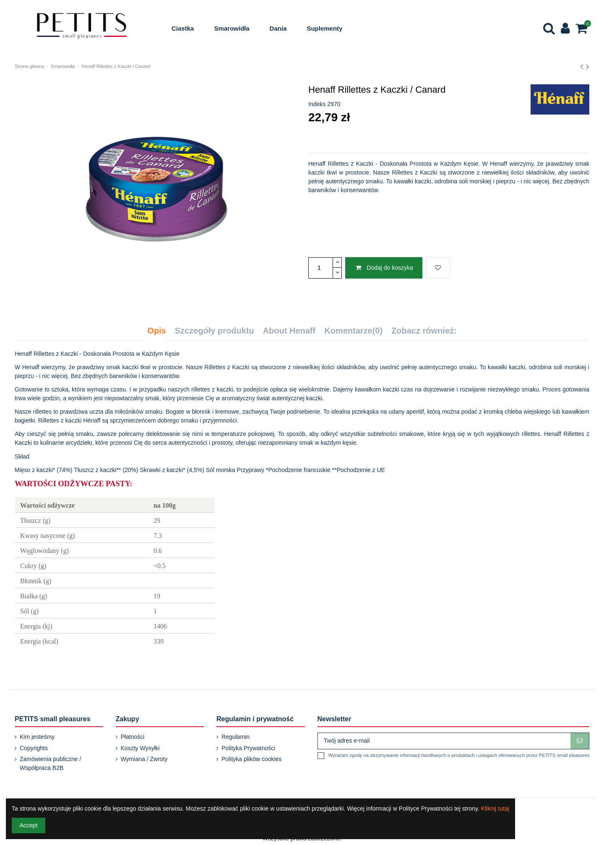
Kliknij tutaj (495, 808)
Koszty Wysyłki (140, 748)
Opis (156, 330)
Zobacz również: (424, 330)
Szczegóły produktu (214, 330)
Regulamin (235, 736)
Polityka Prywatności (248, 748)
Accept (29, 825)
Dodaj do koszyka (383, 267)
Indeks (316, 104)
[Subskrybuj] (579, 741)
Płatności (133, 736)
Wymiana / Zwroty (144, 759)
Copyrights (34, 748)
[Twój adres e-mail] (444, 741)
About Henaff (289, 330)
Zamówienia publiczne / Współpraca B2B (50, 763)
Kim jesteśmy (37, 736)
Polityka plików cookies (251, 759)
